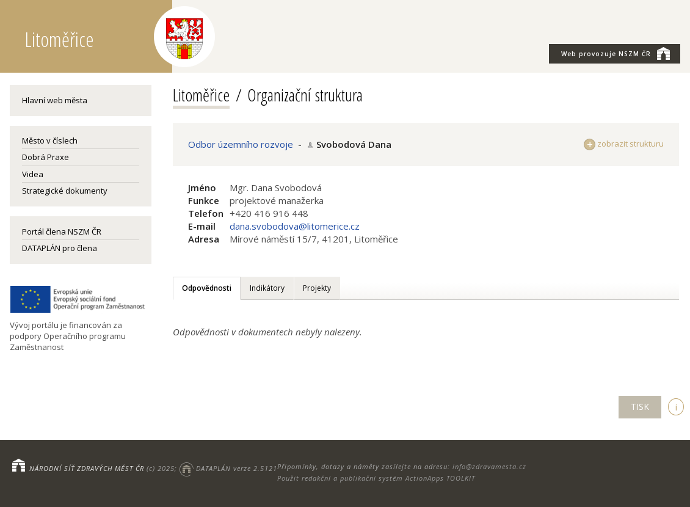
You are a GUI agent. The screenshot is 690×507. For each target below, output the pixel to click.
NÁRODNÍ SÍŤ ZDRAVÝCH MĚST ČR (86, 468)
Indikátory (267, 288)
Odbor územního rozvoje (240, 144)
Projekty (317, 288)
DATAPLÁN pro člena (59, 248)
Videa (32, 174)
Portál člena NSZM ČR (61, 231)
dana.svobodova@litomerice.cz (295, 226)
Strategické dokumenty (64, 190)
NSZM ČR (615, 53)
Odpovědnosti (206, 288)
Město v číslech (50, 140)
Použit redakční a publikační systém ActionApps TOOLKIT (376, 478)
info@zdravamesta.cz (489, 466)
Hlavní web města (54, 100)
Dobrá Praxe (45, 156)
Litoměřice (201, 94)
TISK (640, 406)
